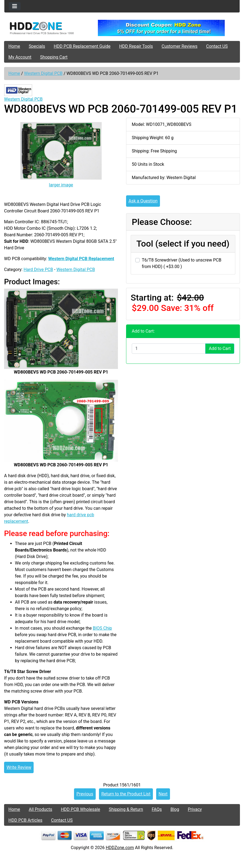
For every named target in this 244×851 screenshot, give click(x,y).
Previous (84, 793)
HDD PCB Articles (25, 820)
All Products (40, 809)
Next (163, 793)
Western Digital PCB (43, 73)
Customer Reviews (179, 46)
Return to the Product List (125, 793)
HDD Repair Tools (136, 46)
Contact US (217, 46)
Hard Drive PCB (38, 269)
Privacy (195, 809)
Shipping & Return (126, 809)
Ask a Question (143, 200)
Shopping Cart (54, 57)
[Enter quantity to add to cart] (169, 348)
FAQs (157, 809)
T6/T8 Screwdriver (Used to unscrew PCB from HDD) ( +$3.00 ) (181, 263)
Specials (37, 46)
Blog (175, 809)
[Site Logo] (43, 28)
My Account (19, 57)
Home (14, 46)
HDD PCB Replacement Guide (82, 46)
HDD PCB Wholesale (80, 809)
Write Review (19, 767)
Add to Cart (220, 348)
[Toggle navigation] (15, 6)
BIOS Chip (102, 628)
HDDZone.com (120, 847)
